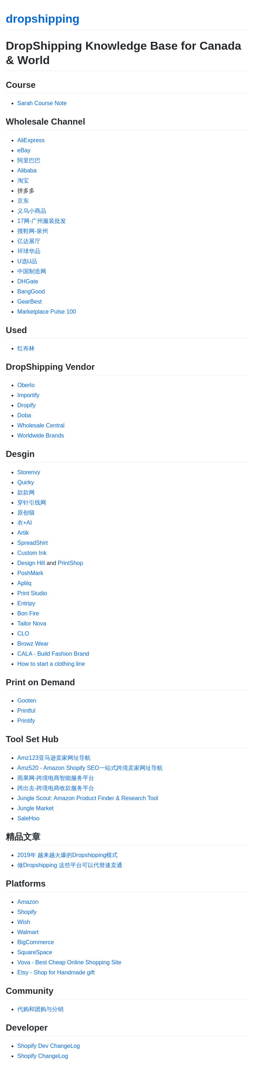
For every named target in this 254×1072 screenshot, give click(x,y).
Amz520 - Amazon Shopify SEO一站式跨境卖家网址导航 (90, 768)
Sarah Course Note (42, 103)
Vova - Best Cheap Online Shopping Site (69, 962)
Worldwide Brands (40, 435)
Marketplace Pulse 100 (46, 312)
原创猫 (26, 513)
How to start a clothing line (51, 664)
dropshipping (42, 18)
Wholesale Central (41, 425)
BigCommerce (35, 942)
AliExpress (31, 140)
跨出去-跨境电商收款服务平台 (55, 788)
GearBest (29, 302)
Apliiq (24, 583)
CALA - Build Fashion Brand (53, 654)
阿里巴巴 (28, 160)
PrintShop (70, 563)
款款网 (26, 492)
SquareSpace (34, 952)
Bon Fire (28, 613)
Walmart (28, 932)
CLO (23, 634)
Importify (28, 395)
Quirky (25, 482)
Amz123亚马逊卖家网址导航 (54, 758)
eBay (23, 150)
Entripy (26, 603)
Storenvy (28, 472)
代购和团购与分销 (40, 1009)
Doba (24, 415)
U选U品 (27, 261)
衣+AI (24, 523)
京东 (23, 201)
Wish (23, 922)
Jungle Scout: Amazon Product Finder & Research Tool (87, 798)
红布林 (26, 348)
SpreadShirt (32, 543)
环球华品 (28, 251)
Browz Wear (33, 644)
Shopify (26, 912)
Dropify (26, 405)
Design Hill (31, 563)
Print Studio (32, 593)
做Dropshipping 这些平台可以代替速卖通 (69, 865)
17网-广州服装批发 (41, 221)
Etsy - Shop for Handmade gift (56, 972)
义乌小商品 (31, 211)
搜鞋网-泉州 (32, 231)
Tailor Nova (31, 623)
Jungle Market (35, 808)
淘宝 (23, 181)
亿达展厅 (28, 241)
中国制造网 (31, 271)
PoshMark (30, 573)
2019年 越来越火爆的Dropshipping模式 (67, 855)
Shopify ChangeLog (42, 1056)
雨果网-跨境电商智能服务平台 (55, 778)
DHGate (27, 281)
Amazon (28, 902)
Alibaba (26, 170)
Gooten (26, 701)
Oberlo (26, 385)
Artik (23, 533)
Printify (26, 721)
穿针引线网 (31, 502)
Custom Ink (32, 553)
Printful (26, 711)
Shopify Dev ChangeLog (48, 1046)
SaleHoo (28, 818)
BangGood (31, 291)
